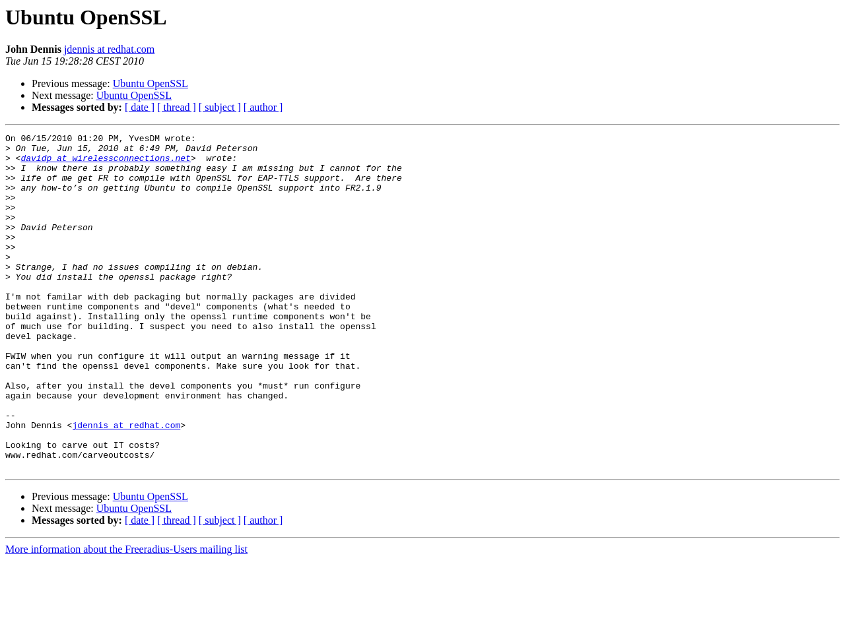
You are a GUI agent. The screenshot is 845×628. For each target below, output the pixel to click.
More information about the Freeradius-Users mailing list (126, 616)
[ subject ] (220, 107)
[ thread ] (176, 107)
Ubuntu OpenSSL (150, 83)
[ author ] (263, 107)
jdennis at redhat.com (109, 49)
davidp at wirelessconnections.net (105, 164)
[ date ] (139, 107)
